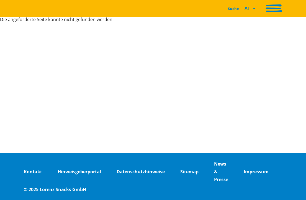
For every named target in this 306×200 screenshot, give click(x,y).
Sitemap (189, 172)
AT (247, 8)
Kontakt (33, 172)
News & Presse (221, 171)
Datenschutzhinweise (141, 172)
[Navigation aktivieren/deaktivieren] (274, 8)
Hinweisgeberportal (79, 172)
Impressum (256, 172)
